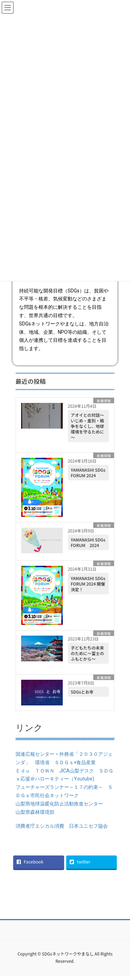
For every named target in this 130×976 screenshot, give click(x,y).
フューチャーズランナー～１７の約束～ (59, 787)
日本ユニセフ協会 (88, 826)
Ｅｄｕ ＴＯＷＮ (35, 771)
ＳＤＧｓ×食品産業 (75, 762)
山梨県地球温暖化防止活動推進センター (62, 804)
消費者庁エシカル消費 (40, 826)
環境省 (42, 762)
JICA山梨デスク (76, 771)
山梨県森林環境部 (35, 812)
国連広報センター (35, 754)
